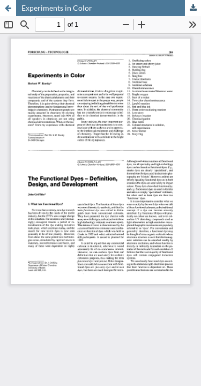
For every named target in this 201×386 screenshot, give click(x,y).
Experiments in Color (56, 7)
